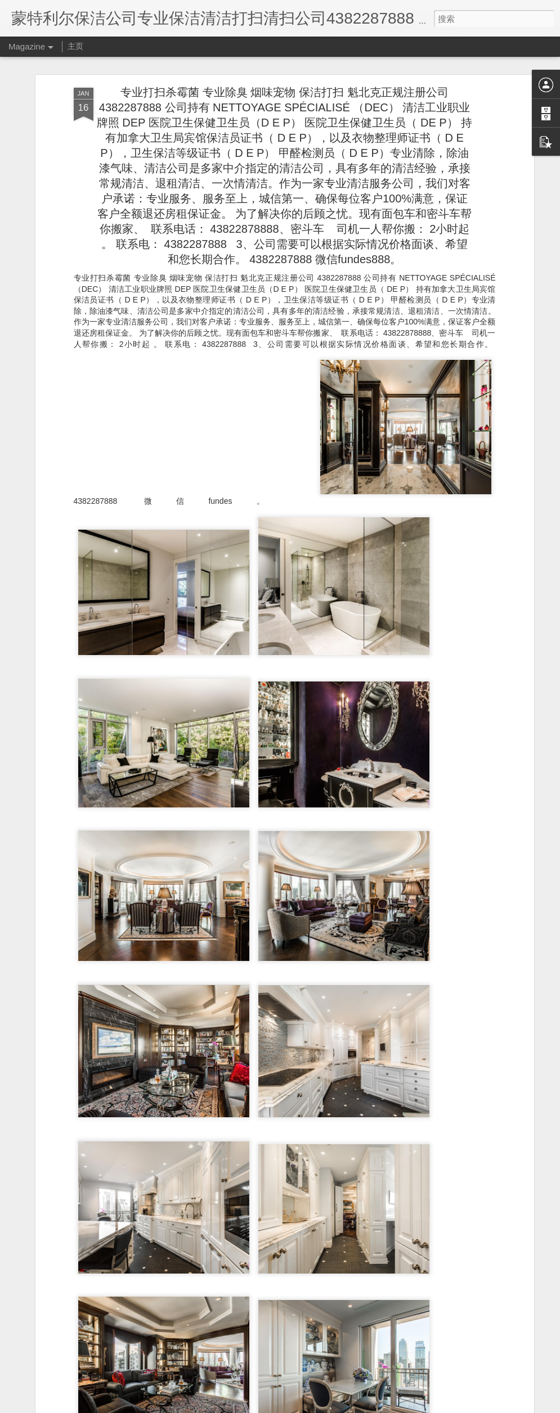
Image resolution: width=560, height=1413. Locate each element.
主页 (75, 46)
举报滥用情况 (344, 1405)
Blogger (285, 1405)
